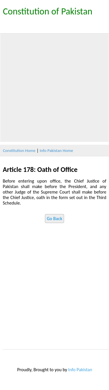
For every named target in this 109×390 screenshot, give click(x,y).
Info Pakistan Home (56, 150)
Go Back (54, 218)
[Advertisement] (54, 88)
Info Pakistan (80, 369)
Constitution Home (19, 150)
